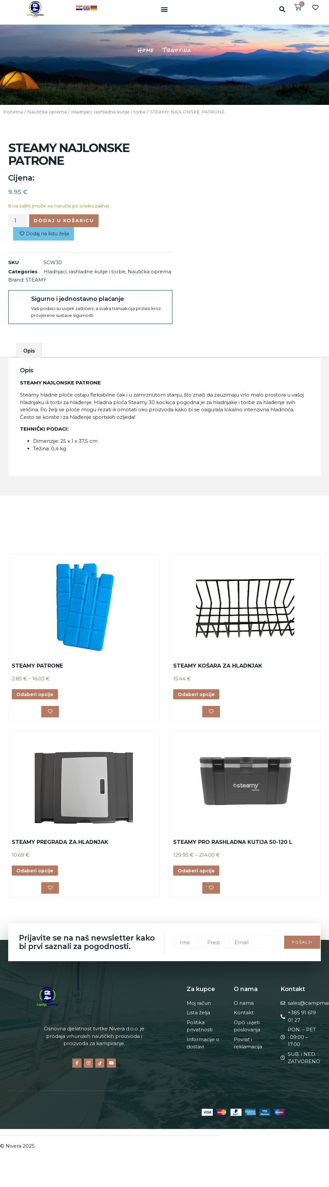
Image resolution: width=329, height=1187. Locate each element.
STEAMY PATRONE (37, 667)
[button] (164, 9)
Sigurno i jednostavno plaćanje (76, 300)
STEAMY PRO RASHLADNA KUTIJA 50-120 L (232, 844)
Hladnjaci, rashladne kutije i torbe (108, 111)
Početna (13, 111)
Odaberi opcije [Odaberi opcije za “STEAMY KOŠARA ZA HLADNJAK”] (197, 696)
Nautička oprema (47, 111)
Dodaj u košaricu (65, 221)
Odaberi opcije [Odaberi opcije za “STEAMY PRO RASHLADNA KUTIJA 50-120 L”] (197, 873)
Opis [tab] (29, 351)
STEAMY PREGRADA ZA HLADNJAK (60, 844)
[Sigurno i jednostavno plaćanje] (19, 302)
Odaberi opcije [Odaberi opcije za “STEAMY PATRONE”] (36, 696)
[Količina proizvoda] (17, 221)
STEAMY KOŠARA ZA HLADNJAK (217, 667)
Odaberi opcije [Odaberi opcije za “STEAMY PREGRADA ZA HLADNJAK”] (36, 873)
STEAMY (36, 281)
